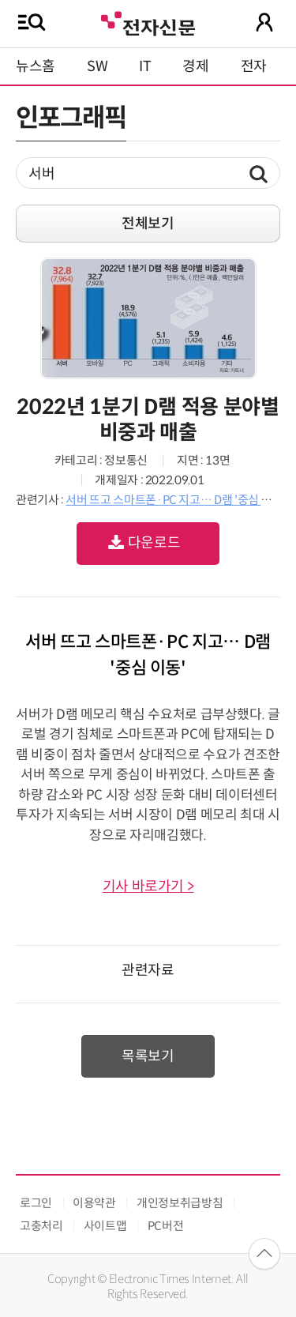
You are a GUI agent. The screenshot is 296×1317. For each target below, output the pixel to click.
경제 (195, 66)
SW (97, 66)
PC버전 (166, 1225)
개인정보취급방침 (180, 1202)
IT (145, 66)
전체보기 (148, 223)
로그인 (36, 1202)
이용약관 (94, 1202)
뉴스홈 (35, 66)
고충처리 (41, 1225)
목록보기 (148, 1056)
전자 (254, 66)
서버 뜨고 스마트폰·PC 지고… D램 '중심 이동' (175, 499)
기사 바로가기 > (148, 886)
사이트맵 (105, 1225)
